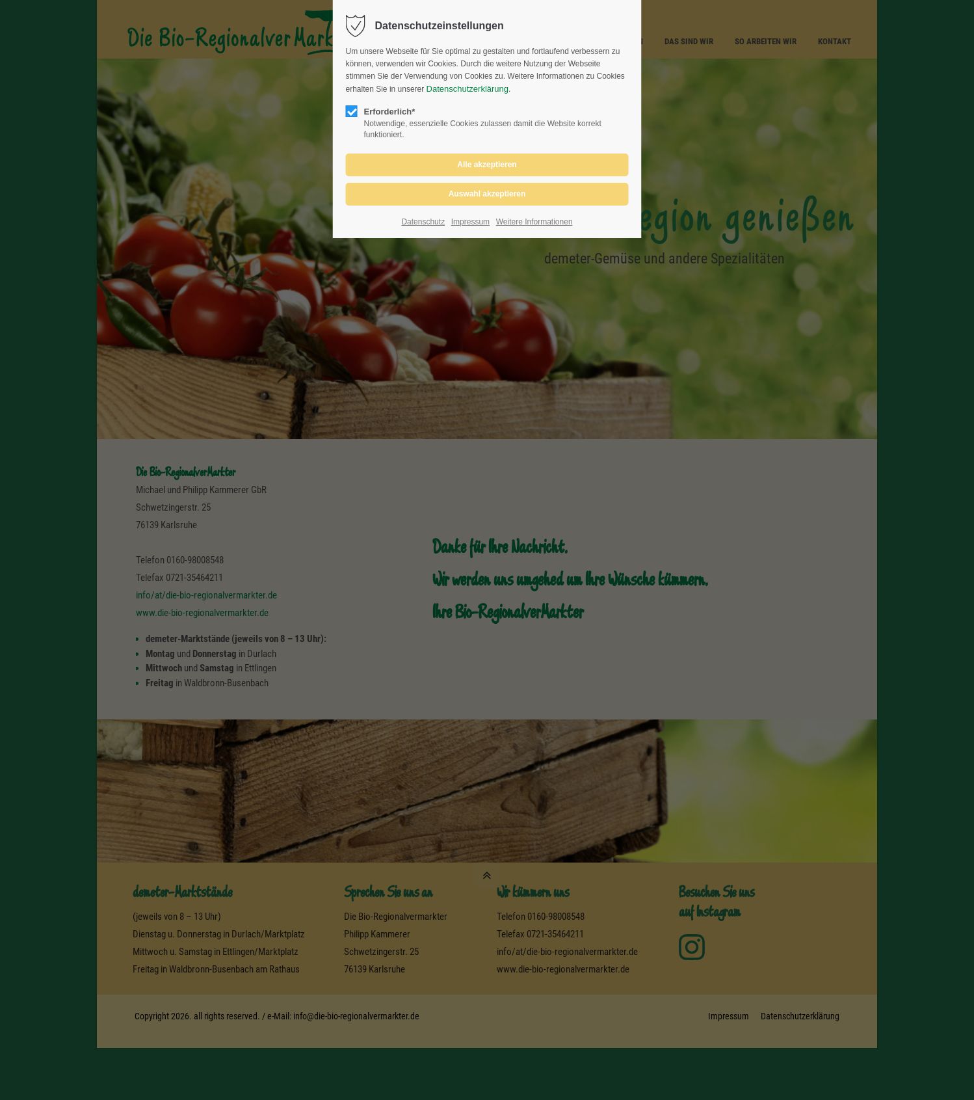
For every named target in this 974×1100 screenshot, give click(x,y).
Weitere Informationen (534, 221)
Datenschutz (423, 221)
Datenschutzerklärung (467, 89)
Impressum (470, 221)
